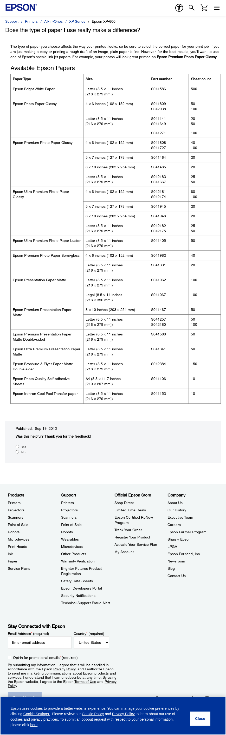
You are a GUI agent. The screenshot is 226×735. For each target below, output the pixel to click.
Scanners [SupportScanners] (69, 517)
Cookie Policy (93, 714)
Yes (23, 447)
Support (11, 21)
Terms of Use (85, 681)
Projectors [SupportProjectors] (69, 510)
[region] (113, 716)
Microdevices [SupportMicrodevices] (72, 546)
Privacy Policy (64, 669)
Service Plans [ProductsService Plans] (19, 568)
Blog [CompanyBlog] (171, 568)
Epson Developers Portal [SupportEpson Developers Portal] (81, 588)
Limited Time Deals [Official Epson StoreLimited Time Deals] (130, 510)
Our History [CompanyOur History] (176, 510)
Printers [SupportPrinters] (67, 503)
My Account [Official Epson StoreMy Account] (124, 552)
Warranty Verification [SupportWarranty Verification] (78, 561)
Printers (31, 21)
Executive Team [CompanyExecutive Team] (180, 517)
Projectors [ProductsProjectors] (16, 510)
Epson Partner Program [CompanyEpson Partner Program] (186, 532)
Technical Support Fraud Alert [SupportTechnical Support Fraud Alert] (85, 603)
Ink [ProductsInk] (10, 554)
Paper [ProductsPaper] (12, 561)
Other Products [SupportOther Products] (73, 554)
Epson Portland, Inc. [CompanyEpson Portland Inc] (184, 554)
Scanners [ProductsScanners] (15, 517)
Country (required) (89, 634)
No (23, 452)
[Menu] (216, 8)
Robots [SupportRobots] (67, 532)
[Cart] (204, 8)
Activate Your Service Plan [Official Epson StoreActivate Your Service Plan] (135, 544)
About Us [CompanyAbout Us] (175, 503)
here (33, 725)
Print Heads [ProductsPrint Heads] (17, 546)
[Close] (200, 719)
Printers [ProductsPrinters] (14, 503)
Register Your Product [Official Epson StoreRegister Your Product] (132, 537)
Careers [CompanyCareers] (174, 525)
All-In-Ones (53, 21)
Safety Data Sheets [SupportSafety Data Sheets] (77, 581)
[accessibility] (179, 8)
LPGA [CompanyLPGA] (172, 546)
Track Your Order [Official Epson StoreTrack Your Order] (128, 530)
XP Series (77, 21)
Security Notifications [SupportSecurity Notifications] (78, 595)
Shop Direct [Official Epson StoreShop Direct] (124, 503)
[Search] (192, 8)
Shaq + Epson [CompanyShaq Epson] (179, 539)
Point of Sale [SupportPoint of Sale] (71, 525)
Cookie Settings (36, 714)
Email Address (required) (28, 634)
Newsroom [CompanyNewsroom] (176, 561)
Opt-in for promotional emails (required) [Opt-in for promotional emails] (45, 658)
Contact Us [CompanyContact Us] (176, 576)
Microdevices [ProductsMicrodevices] (18, 539)
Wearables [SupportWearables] (70, 539)
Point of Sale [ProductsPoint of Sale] (18, 525)
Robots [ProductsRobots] (14, 532)
